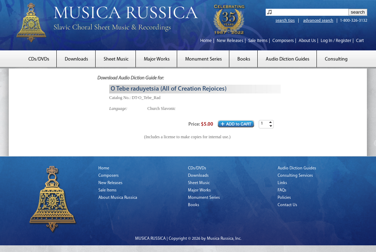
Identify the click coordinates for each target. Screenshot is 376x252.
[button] (270, 122)
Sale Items (257, 40)
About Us (307, 40)
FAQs (282, 190)
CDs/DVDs (38, 59)
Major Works (157, 59)
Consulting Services (295, 176)
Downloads (76, 59)
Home (206, 40)
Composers (283, 40)
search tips (285, 21)
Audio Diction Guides (287, 59)
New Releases (230, 40)
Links (282, 183)
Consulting (336, 59)
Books (243, 59)
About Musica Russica (117, 198)
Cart (360, 40)
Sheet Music (116, 59)
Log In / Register (336, 40)
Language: (118, 108)
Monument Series (203, 59)
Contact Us (287, 205)
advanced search (318, 21)
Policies (284, 198)
